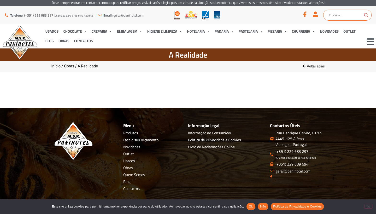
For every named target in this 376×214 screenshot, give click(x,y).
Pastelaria (251, 31)
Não (263, 206)
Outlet (349, 31)
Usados (52, 31)
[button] (314, 66)
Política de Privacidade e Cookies (297, 206)
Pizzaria (277, 31)
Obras (64, 41)
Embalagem (129, 31)
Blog (49, 41)
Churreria (303, 31)
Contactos (83, 41)
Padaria (224, 31)
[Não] (368, 206)
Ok (251, 206)
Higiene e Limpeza (164, 31)
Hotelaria (198, 31)
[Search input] (345, 15)
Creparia (102, 31)
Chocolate (75, 31)
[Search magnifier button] (366, 15)
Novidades (329, 31)
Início (56, 66)
